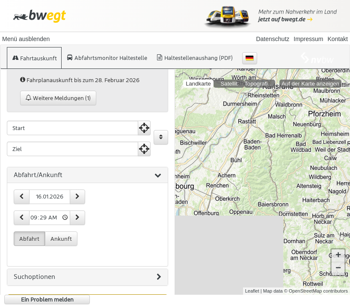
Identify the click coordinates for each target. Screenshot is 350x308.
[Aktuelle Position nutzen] (144, 128)
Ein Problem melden (47, 299)
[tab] (87, 175)
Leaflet (252, 290)
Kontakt (338, 39)
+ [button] (338, 255)
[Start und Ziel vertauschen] (161, 137)
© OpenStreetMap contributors (316, 290)
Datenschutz (272, 39)
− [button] (338, 268)
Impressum (308, 39)
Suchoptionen (87, 277)
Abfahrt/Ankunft (87, 175)
